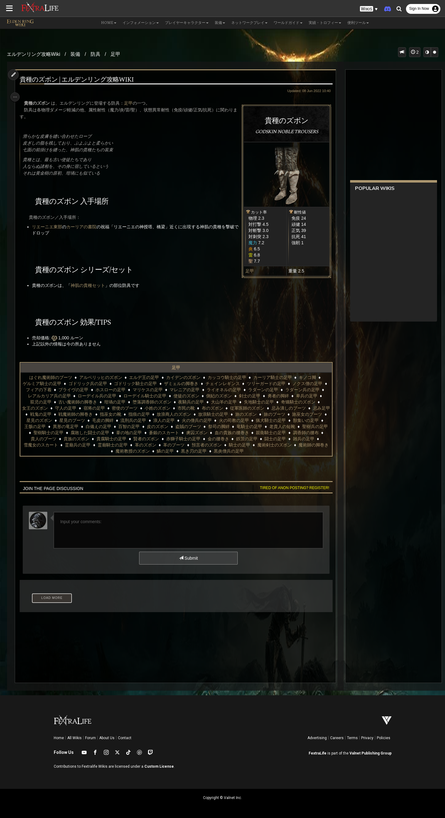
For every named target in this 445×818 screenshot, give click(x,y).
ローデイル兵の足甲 (103, 395)
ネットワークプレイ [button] (249, 23)
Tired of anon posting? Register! (291, 488)
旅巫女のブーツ (42, 420)
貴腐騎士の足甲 (178, 438)
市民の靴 (194, 408)
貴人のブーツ (110, 438)
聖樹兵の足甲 (77, 432)
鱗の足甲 (200, 451)
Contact (124, 738)
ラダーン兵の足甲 (309, 389)
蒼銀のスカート (228, 432)
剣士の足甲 (256, 395)
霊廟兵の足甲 (145, 444)
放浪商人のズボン (200, 414)
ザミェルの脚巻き (184, 383)
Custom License (159, 766)
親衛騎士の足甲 (42, 438)
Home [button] (108, 23)
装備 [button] (220, 23)
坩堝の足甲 (118, 401)
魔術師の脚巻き (129, 451)
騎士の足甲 (307, 444)
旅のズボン (272, 414)
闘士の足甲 (44, 444)
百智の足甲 (178, 426)
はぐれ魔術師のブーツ (50, 377)
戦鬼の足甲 (67, 414)
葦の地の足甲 (193, 432)
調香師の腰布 (77, 438)
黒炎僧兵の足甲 (264, 451)
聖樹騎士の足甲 (112, 432)
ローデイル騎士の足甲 (151, 395)
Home (59, 738)
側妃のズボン (226, 395)
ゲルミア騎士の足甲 (45, 383)
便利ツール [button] (358, 23)
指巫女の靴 (137, 414)
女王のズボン (43, 408)
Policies (383, 738)
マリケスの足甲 (154, 389)
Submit (187, 558)
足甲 (115, 54)
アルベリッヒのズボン (100, 377)
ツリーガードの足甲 (269, 383)
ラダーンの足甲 (270, 389)
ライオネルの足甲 (230, 389)
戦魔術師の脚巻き (102, 414)
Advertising (317, 738)
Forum (90, 738)
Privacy (367, 738)
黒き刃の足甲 (229, 451)
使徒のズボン (193, 395)
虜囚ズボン (260, 432)
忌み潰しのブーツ (296, 408)
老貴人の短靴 (44, 432)
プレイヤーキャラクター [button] (187, 23)
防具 (95, 54)
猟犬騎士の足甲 (309, 420)
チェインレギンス (226, 383)
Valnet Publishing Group (370, 753)
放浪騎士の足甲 (240, 414)
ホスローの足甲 (117, 389)
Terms (352, 738)
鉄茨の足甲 (313, 438)
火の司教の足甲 (272, 420)
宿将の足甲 (102, 408)
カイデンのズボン (183, 377)
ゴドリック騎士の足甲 (138, 383)
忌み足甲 (41, 414)
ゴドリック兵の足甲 (91, 383)
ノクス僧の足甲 (310, 383)
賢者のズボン (213, 438)
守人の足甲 (74, 408)
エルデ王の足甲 (144, 377)
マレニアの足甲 (191, 389)
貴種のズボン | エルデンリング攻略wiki (79, 79)
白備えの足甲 (147, 426)
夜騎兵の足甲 (194, 401)
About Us (107, 738)
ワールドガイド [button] (288, 23)
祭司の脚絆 (267, 426)
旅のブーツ (301, 414)
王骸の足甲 (84, 426)
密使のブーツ (133, 408)
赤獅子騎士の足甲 (249, 438)
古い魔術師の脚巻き (80, 401)
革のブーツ (241, 444)
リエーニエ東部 (50, 226)
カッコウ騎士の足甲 (226, 377)
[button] (368, 9)
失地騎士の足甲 (262, 401)
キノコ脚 (307, 377)
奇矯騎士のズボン (301, 401)
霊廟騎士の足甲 (180, 444)
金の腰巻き (284, 438)
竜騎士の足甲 (298, 426)
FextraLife (317, 753)
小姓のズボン (166, 408)
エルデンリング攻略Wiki (33, 54)
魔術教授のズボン (168, 451)
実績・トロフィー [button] (325, 23)
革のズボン (213, 444)
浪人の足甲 (202, 420)
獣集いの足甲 (53, 426)
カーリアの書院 (84, 226)
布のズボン (220, 408)
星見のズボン (77, 420)
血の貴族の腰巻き (295, 432)
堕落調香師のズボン (155, 401)
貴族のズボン (143, 438)
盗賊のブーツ (237, 426)
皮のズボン (206, 426)
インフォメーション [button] (141, 23)
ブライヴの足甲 (80, 389)
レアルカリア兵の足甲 (55, 395)
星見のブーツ (110, 420)
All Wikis (74, 738)
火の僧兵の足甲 (235, 420)
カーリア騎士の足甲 (272, 377)
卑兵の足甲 (313, 395)
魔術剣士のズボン (89, 451)
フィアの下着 (45, 389)
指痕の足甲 (166, 414)
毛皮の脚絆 (140, 420)
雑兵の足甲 (73, 444)
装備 (75, 54)
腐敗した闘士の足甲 (153, 432)
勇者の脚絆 (284, 395)
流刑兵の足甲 (171, 420)
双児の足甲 (44, 401)
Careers (337, 738)
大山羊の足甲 (227, 401)
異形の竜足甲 (114, 426)
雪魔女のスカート (108, 444)
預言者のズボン (274, 444)
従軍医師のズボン (255, 408)
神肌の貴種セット (90, 285)
